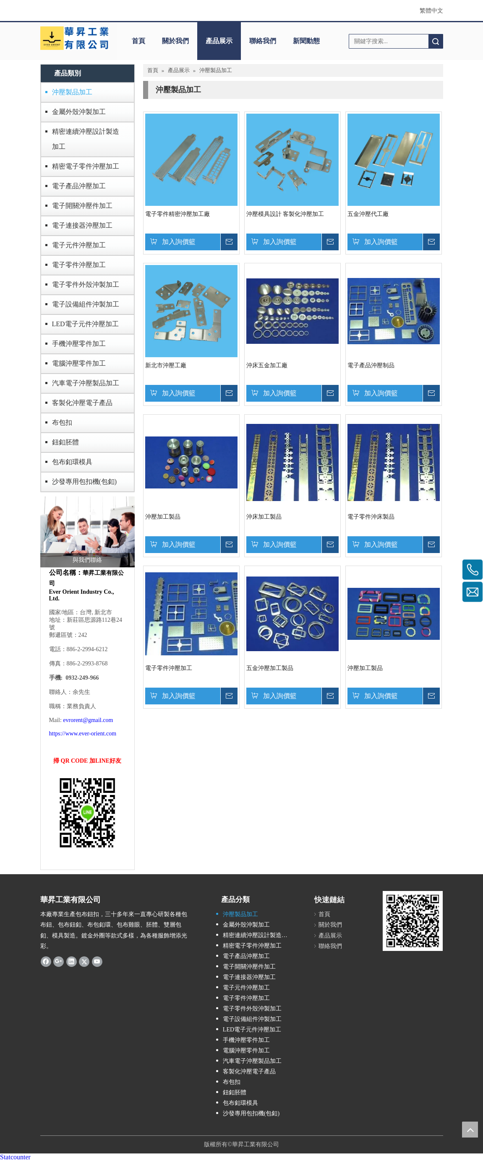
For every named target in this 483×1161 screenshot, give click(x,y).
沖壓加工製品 (162, 517)
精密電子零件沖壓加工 (85, 166)
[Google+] (58, 961)
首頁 (138, 40)
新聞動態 (306, 40)
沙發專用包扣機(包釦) (84, 481)
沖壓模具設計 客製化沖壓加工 (285, 214)
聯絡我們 (262, 40)
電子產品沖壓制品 (370, 365)
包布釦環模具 (72, 461)
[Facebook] (46, 961)
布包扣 (62, 422)
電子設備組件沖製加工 (85, 304)
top (470, 1130)
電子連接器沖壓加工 (82, 225)
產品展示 (219, 40)
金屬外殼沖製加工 (79, 111)
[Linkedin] (71, 961)
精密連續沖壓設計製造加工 (85, 139)
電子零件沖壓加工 (79, 264)
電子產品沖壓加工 (79, 186)
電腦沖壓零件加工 (79, 363)
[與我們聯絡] (87, 531)
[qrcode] (413, 921)
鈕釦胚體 (65, 442)
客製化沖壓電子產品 (82, 402)
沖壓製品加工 (72, 92)
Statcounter (15, 1157)
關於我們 (175, 40)
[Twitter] (84, 961)
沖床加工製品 (264, 517)
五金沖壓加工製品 (269, 668)
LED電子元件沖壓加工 (85, 323)
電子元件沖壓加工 (79, 245)
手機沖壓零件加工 (79, 343)
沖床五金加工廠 (266, 365)
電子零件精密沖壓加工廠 (177, 214)
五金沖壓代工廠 (368, 214)
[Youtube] (97, 961)
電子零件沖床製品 (370, 517)
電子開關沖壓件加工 (82, 205)
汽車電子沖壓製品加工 (85, 383)
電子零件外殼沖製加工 (85, 284)
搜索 (435, 41)
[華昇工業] (74, 38)
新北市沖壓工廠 (165, 365)
